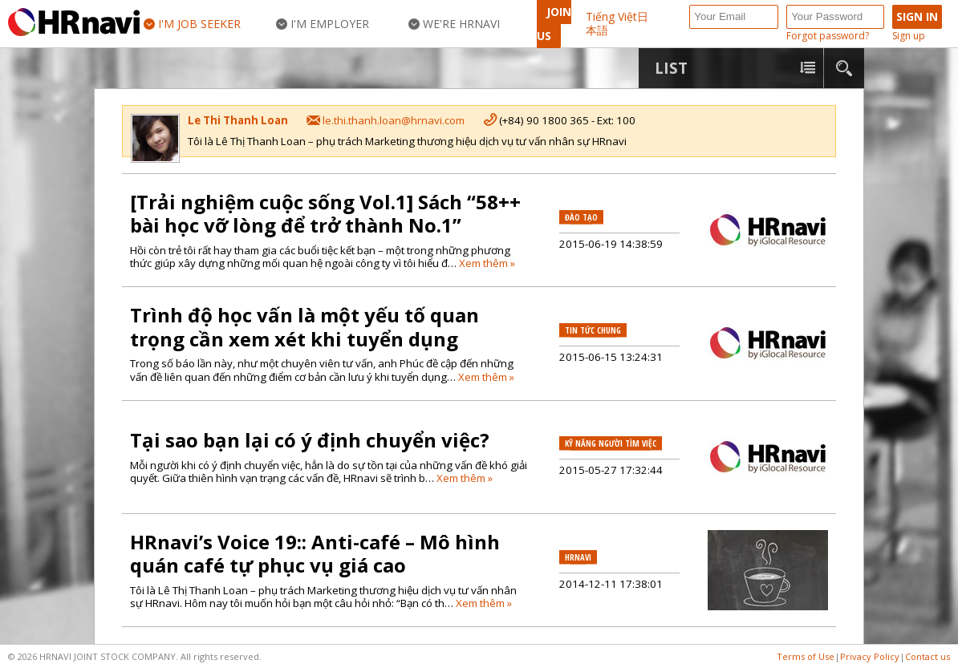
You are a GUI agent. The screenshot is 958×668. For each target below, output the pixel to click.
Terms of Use (805, 656)
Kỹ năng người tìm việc (610, 443)
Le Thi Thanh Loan (238, 120)
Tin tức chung (593, 330)
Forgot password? (827, 36)
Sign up (908, 36)
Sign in (917, 16)
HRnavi (578, 557)
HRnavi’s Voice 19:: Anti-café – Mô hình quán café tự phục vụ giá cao (315, 553)
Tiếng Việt (611, 16)
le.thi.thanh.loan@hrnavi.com (394, 120)
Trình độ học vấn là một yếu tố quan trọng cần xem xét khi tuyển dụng (304, 327)
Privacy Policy (869, 656)
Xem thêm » (487, 263)
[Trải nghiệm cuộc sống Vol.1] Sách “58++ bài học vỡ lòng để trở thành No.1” (325, 213)
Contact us (927, 656)
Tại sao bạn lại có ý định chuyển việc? (309, 440)
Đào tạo (581, 217)
